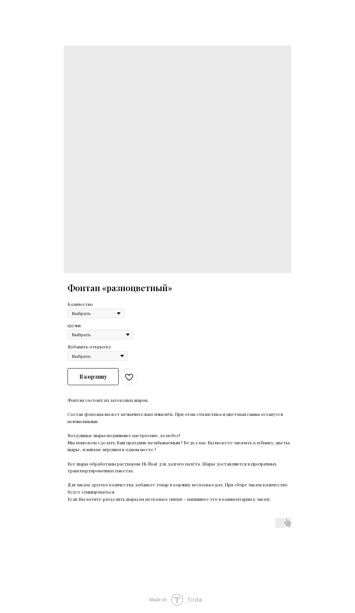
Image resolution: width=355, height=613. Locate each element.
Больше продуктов (33, 11)
